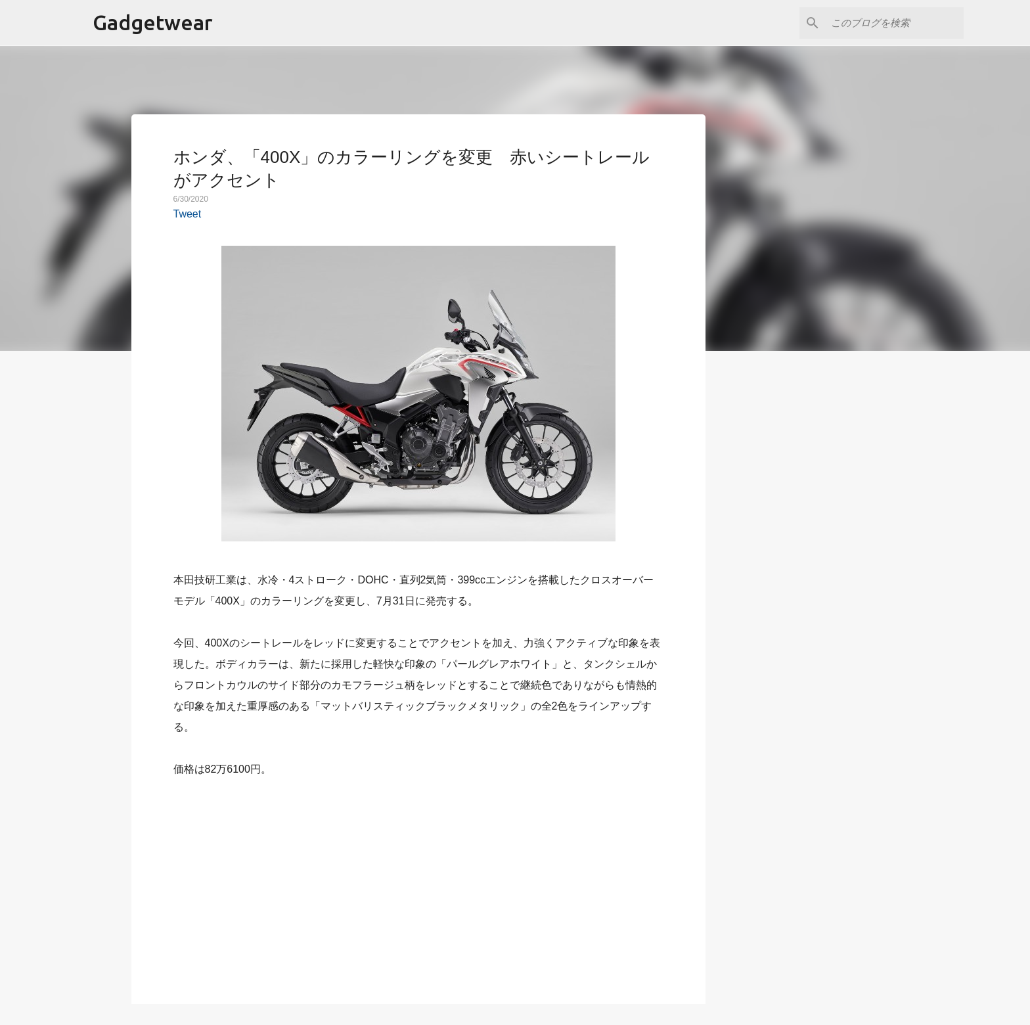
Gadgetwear (153, 22)
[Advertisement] (418, 883)
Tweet (187, 213)
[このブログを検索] (895, 23)
